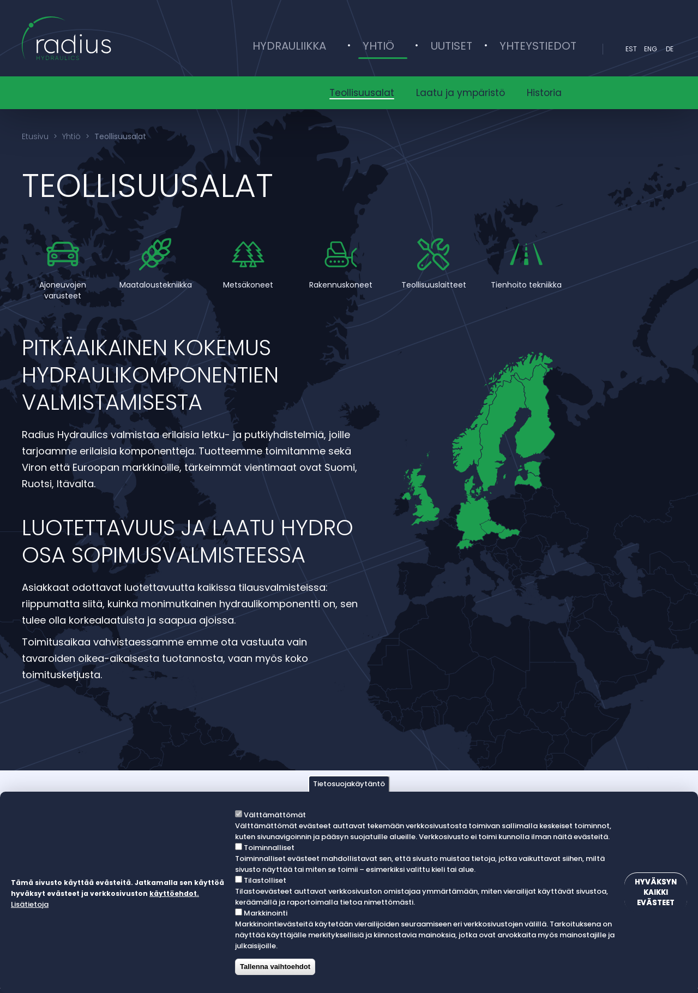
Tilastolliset (262, 880)
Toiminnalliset (266, 847)
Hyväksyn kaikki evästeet (649, 892)
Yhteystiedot (542, 49)
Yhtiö (409, 49)
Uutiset (464, 49)
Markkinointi (263, 913)
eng (650, 48)
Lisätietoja (81, 904)
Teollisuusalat (361, 92)
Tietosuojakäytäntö (349, 784)
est (631, 48)
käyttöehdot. (36, 904)
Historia (544, 92)
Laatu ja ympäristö (460, 92)
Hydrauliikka (338, 49)
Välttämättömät (272, 815)
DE (669, 48)
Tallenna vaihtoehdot (272, 966)
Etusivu (35, 136)
